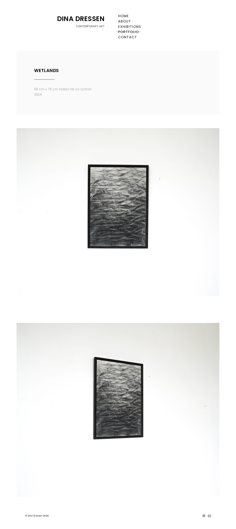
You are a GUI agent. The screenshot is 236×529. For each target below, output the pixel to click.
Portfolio (128, 31)
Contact (127, 37)
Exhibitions (129, 26)
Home (123, 16)
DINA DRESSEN (81, 18)
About (124, 21)
